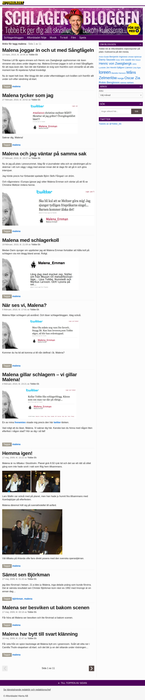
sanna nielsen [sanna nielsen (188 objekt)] (127, 82)
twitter (57, 422)
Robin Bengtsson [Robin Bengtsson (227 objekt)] (109, 82)
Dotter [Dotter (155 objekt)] (118, 60)
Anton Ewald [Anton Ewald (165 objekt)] (104, 57)
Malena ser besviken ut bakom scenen (45, 607)
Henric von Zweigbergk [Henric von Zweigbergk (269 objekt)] (115, 63)
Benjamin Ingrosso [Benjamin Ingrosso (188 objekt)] (118, 57)
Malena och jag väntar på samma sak (44, 153)
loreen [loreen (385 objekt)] (105, 72)
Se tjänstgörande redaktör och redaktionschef (27, 689)
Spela (82, 37)
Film (73, 37)
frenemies (20, 422)
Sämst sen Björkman (26, 574)
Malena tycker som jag (27, 95)
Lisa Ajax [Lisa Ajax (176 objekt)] (137, 68)
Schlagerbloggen (14, 37)
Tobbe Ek (33, 54)
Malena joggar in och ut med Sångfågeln (48, 50)
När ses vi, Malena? (24, 305)
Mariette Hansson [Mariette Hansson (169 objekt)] (118, 73)
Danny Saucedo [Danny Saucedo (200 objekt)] (107, 59)
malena (16, 86)
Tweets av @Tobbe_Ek (110, 123)
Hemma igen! (17, 453)
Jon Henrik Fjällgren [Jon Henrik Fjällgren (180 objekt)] (115, 67)
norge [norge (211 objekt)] (120, 78)
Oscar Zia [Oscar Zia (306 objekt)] (132, 78)
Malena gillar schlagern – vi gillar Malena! (39, 377)
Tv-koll (64, 37)
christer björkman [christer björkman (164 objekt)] (134, 57)
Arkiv (101, 91)
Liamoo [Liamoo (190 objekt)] (128, 67)
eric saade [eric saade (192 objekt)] (126, 59)
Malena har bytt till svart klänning (40, 634)
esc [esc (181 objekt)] (133, 60)
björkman (17, 599)
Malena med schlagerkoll (30, 240)
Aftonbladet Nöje (36, 37)
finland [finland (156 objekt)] (138, 60)
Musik (53, 37)
